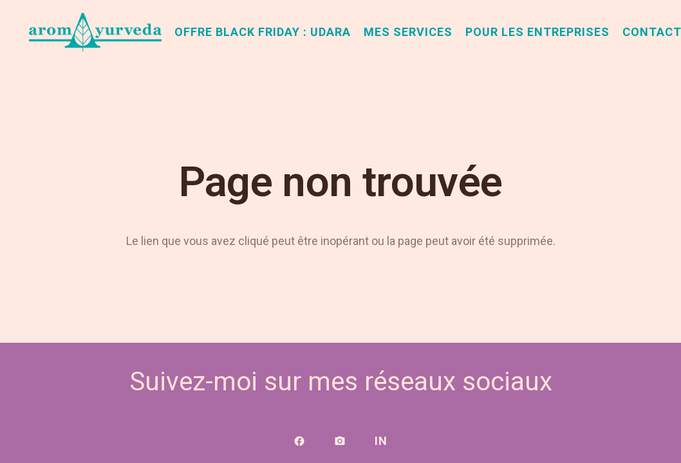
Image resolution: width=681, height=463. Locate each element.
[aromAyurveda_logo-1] (95, 32)
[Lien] (299, 441)
